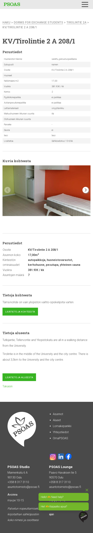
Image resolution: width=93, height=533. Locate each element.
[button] (85, 190)
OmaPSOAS (60, 438)
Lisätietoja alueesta (19, 377)
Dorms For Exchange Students (38, 22)
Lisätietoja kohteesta (20, 311)
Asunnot (58, 414)
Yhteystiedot (61, 432)
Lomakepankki (62, 426)
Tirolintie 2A (76, 22)
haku (6, 22)
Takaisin (8, 386)
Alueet (57, 420)
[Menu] (85, 4)
